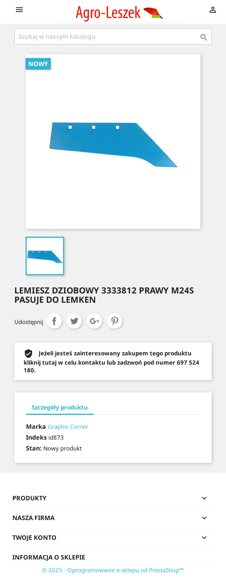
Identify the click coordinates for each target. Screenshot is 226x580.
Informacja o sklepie (48, 557)
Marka (36, 426)
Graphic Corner (68, 426)
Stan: (34, 448)
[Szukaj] (113, 36)
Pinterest (114, 321)
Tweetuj (74, 321)
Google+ (94, 321)
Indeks (36, 437)
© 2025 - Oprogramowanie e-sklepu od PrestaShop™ (113, 570)
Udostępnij (54, 321)
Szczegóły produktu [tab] (60, 407)
